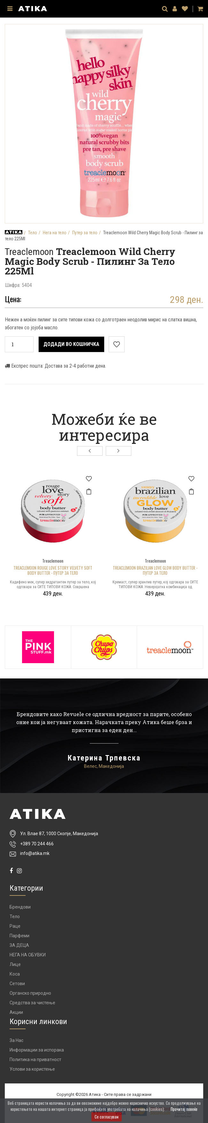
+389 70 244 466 (37, 844)
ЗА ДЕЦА (19, 945)
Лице (15, 964)
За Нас (16, 1040)
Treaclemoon (30, 251)
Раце (15, 926)
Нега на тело (54, 232)
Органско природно (30, 993)
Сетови (17, 983)
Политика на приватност (35, 1059)
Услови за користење (32, 1069)
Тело (32, 232)
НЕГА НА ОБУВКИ (28, 954)
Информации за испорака (37, 1049)
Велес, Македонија (104, 766)
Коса (15, 974)
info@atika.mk (35, 853)
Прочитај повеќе (184, 1109)
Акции (16, 1012)
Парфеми (19, 935)
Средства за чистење (32, 1002)
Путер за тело (84, 232)
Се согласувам (107, 1116)
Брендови (20, 907)
